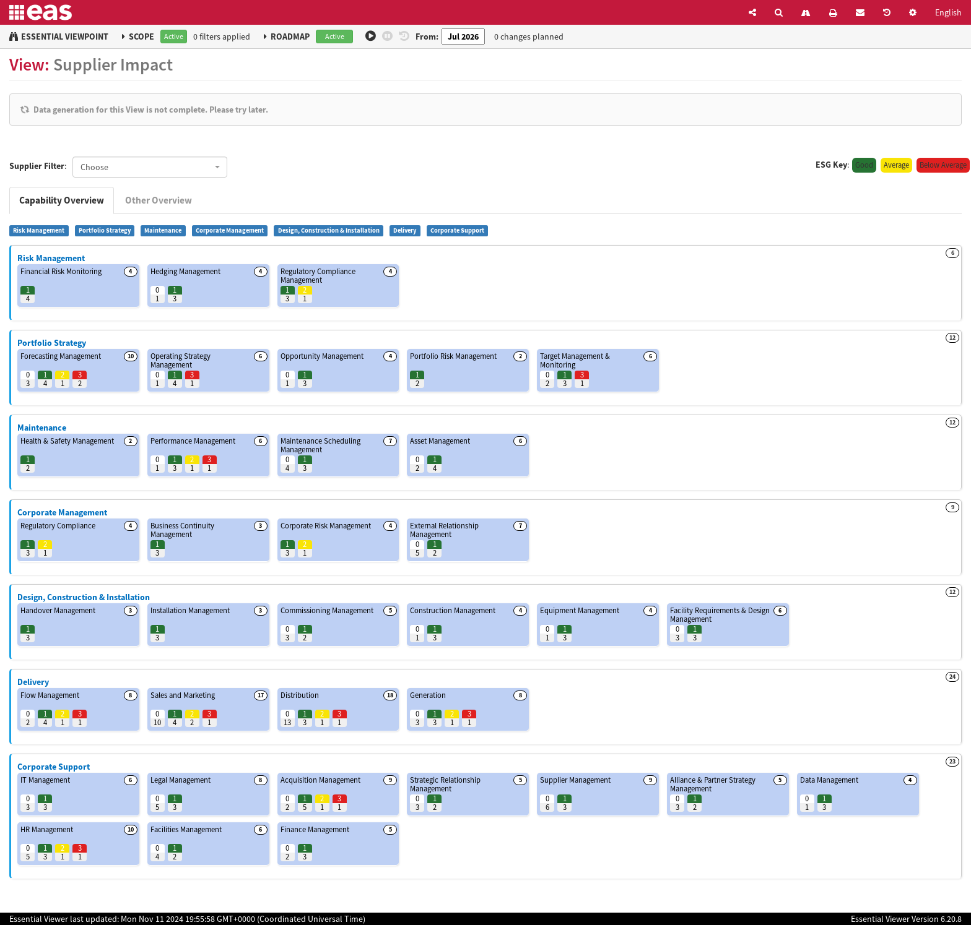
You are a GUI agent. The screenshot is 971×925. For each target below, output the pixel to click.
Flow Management (49, 695)
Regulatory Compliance (57, 525)
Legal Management (180, 780)
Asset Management (440, 440)
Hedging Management (185, 271)
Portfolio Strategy (105, 230)
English (948, 12)
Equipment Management (579, 610)
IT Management (45, 780)
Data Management (829, 780)
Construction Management (452, 610)
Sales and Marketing (182, 695)
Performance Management (192, 440)
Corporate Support (457, 230)
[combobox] (149, 167)
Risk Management (38, 230)
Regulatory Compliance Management (318, 276)
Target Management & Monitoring (575, 360)
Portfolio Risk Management (453, 356)
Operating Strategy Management (180, 360)
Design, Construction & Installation (329, 230)
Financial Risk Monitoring (61, 271)
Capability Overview (61, 200)
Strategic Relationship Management (445, 784)
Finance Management (315, 829)
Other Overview (158, 200)
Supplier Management (575, 780)
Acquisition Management (320, 780)
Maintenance (162, 230)
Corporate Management (230, 230)
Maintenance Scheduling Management (320, 445)
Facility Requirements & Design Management (720, 615)
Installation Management (190, 610)
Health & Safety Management (67, 440)
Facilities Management (186, 829)
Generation (428, 695)
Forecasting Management (60, 356)
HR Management (46, 829)
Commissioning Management (327, 610)
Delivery (404, 230)
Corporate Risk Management (326, 525)
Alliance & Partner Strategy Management (712, 784)
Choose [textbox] (94, 167)
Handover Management (57, 610)
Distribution (300, 695)
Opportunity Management (322, 356)
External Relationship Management (444, 530)
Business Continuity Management (182, 530)
